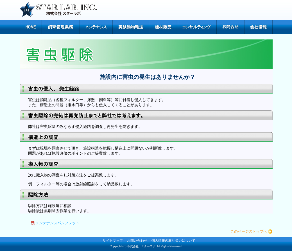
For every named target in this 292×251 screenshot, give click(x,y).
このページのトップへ (248, 231)
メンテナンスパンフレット (57, 223)
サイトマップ (113, 241)
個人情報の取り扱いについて (173, 241)
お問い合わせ (137, 241)
